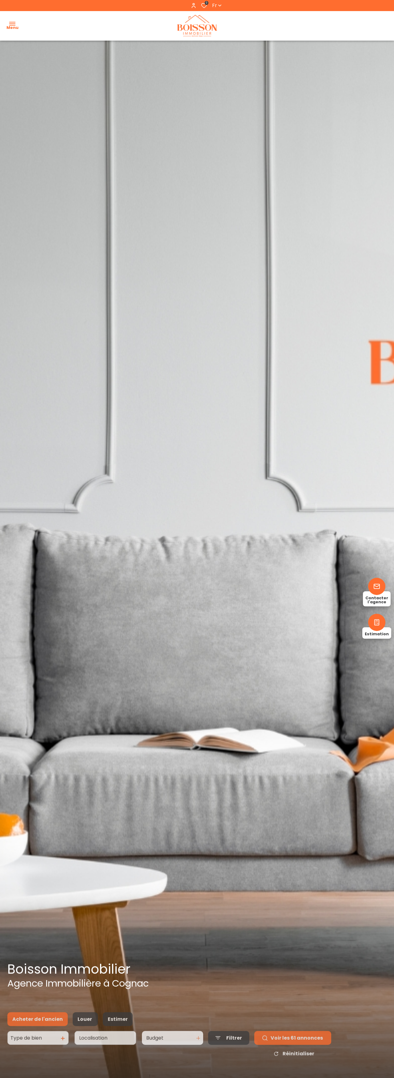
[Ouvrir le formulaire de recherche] (228, 1045)
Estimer (118, 1026)
